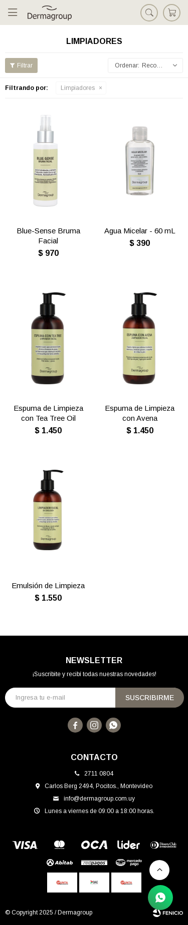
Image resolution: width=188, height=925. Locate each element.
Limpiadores (78, 87)
